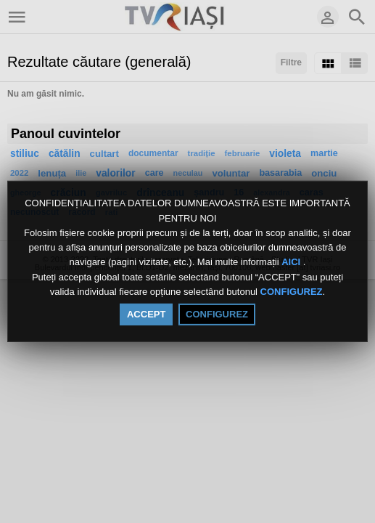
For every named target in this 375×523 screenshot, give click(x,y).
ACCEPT (146, 314)
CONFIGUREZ (291, 291)
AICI (292, 262)
